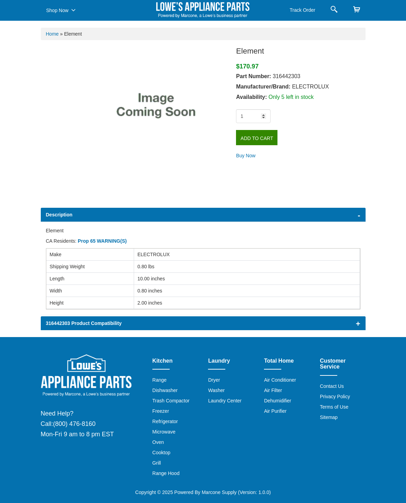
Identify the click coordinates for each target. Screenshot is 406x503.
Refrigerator (165, 421)
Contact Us (332, 386)
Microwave (164, 432)
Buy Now (245, 155)
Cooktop (161, 452)
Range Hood (166, 473)
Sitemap (329, 417)
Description (59, 214)
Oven (158, 442)
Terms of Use (334, 407)
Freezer (160, 411)
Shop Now (61, 10)
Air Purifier (275, 411)
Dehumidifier (277, 400)
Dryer (214, 380)
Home (52, 34)
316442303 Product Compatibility (84, 323)
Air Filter (273, 390)
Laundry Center (225, 400)
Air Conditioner (280, 380)
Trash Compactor (171, 400)
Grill (156, 463)
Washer (216, 390)
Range (159, 380)
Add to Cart (256, 138)
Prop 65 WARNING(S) (102, 241)
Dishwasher (165, 390)
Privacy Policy (335, 396)
